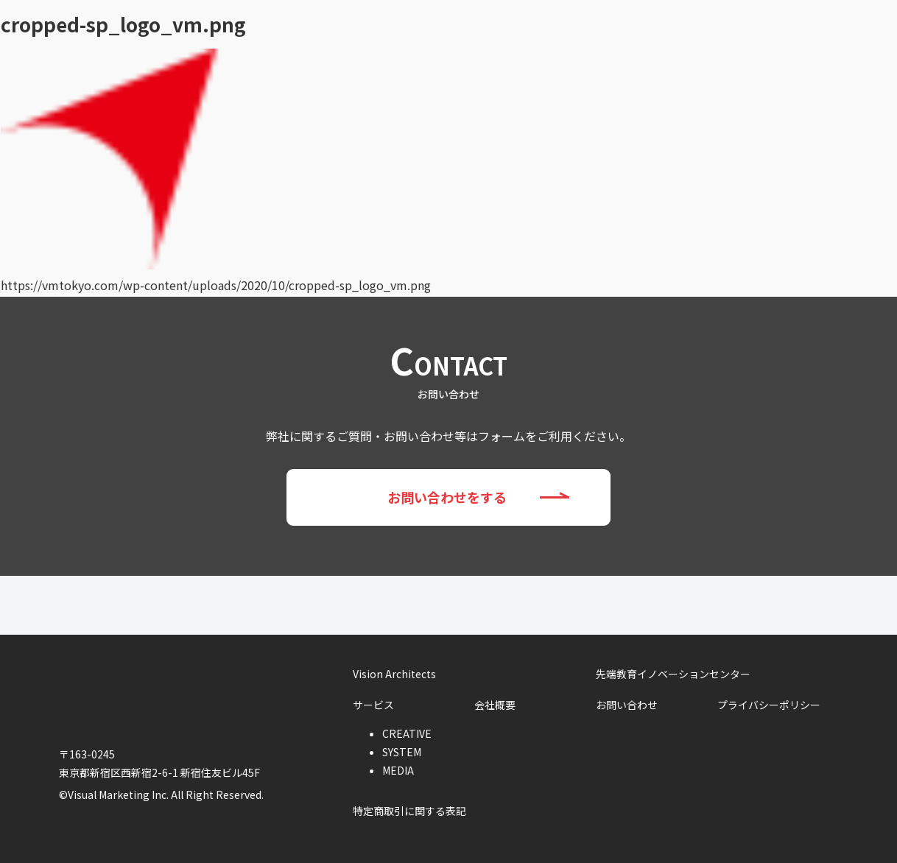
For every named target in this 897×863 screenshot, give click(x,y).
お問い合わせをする (499, 497)
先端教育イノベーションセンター (484, 18)
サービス (633, 18)
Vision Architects (313, 18)
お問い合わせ (822, 18)
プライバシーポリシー (768, 704)
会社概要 (717, 18)
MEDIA (398, 770)
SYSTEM (401, 751)
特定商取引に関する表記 (409, 810)
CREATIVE (407, 733)
